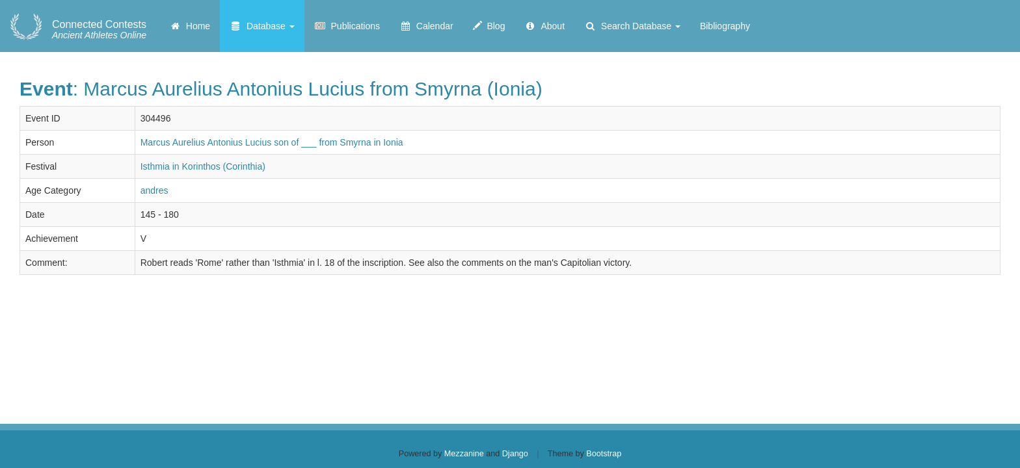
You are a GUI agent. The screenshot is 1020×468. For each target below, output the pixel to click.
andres (154, 190)
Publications (347, 26)
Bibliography (725, 26)
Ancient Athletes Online (99, 30)
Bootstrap (603, 453)
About (544, 26)
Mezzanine (464, 453)
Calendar (426, 26)
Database (262, 26)
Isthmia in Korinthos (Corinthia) (203, 166)
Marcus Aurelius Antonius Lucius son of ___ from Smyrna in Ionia (272, 142)
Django (515, 453)
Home (189, 26)
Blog (489, 26)
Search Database (632, 26)
